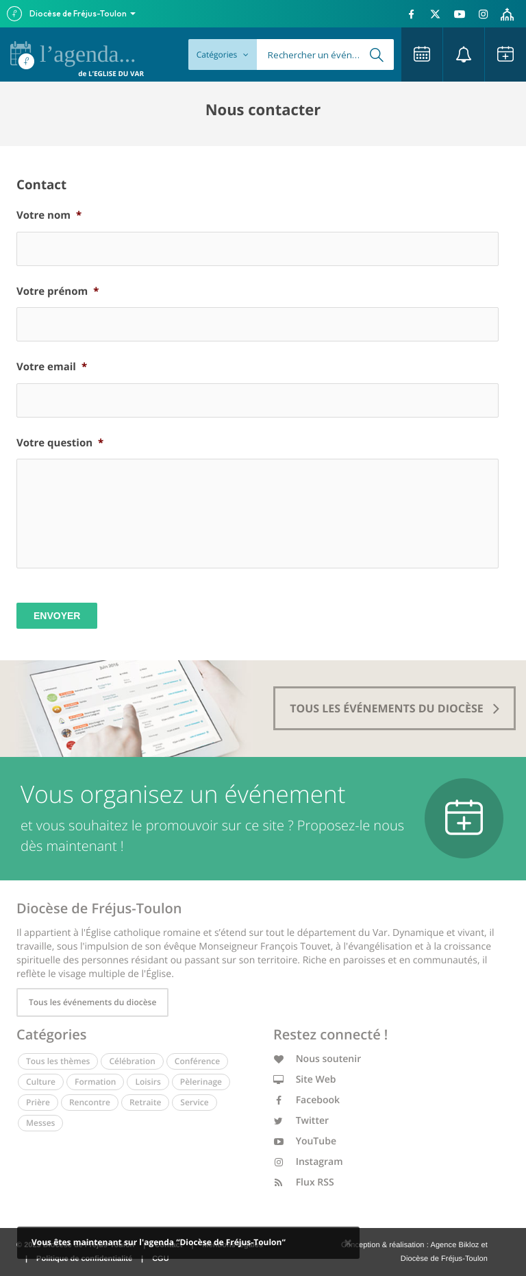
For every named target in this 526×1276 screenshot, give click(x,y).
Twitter (301, 1120)
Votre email (51, 367)
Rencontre (89, 1102)
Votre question (59, 443)
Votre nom (49, 215)
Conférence (197, 1061)
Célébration (132, 1061)
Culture (40, 1081)
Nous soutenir (317, 1059)
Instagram (308, 1161)
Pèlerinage (201, 1081)
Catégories (223, 54)
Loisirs (147, 1081)
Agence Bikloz (454, 1245)
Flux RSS (303, 1182)
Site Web (304, 1079)
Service (194, 1102)
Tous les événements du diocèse (92, 1002)
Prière (38, 1102)
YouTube (304, 1141)
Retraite (145, 1102)
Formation (95, 1081)
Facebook (306, 1100)
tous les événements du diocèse (394, 708)
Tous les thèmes (58, 1061)
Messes (40, 1123)
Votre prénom (57, 291)
